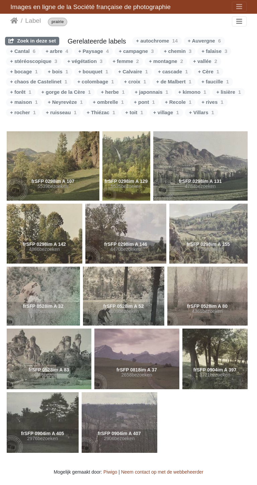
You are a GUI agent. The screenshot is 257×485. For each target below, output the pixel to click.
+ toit (134, 112)
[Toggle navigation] (239, 7)
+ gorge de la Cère (66, 92)
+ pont (144, 102)
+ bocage (24, 71)
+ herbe (112, 92)
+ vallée (205, 61)
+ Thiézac (101, 112)
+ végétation (84, 61)
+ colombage (95, 81)
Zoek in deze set (32, 41)
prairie (58, 22)
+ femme (125, 61)
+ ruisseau (61, 112)
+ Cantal (22, 51)
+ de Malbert (173, 81)
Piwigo (110, 472)
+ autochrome (157, 41)
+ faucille (215, 81)
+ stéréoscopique (33, 61)
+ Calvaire (133, 71)
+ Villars (201, 112)
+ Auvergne (204, 41)
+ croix (135, 81)
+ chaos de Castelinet (38, 81)
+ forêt (20, 92)
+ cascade (173, 71)
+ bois (58, 71)
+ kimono (192, 92)
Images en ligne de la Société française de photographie (90, 6)
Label (33, 20)
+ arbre (57, 51)
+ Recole (178, 102)
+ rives (212, 102)
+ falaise (214, 51)
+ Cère (208, 71)
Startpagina (14, 20)
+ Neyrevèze (65, 102)
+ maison (24, 102)
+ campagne (136, 51)
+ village (166, 112)
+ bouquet (93, 71)
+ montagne (166, 61)
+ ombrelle (108, 102)
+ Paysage (93, 51)
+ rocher (23, 112)
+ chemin (178, 51)
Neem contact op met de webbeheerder (162, 472)
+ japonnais (151, 92)
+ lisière (228, 92)
